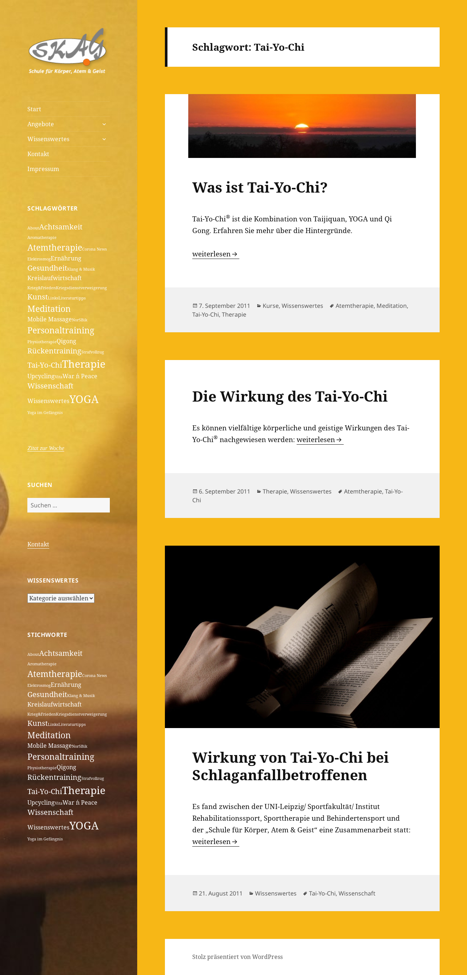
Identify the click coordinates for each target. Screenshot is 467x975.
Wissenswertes (48, 139)
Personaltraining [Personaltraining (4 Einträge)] (60, 330)
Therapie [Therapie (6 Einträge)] (83, 364)
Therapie (234, 314)
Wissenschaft (357, 893)
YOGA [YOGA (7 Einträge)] (84, 399)
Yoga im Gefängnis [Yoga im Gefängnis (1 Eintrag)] (45, 412)
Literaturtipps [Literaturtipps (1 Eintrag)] (72, 298)
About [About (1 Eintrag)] (33, 228)
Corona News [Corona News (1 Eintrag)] (94, 249)
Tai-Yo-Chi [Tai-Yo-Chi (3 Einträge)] (44, 365)
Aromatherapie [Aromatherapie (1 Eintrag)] (42, 237)
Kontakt (38, 154)
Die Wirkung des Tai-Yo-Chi (290, 396)
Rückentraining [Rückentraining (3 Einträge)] (54, 351)
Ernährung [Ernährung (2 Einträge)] (66, 258)
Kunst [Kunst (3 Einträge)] (37, 297)
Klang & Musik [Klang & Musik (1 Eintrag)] (81, 269)
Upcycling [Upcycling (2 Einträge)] (41, 376)
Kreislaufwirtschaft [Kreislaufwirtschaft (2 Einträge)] (54, 278)
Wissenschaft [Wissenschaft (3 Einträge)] (50, 386)
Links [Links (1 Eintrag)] (53, 298)
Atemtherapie (355, 306)
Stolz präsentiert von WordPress (237, 957)
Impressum (43, 169)
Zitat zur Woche (45, 448)
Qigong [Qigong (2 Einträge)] (66, 341)
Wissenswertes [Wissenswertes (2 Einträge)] (48, 401)
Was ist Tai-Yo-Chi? (260, 187)
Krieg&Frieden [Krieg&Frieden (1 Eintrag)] (41, 287)
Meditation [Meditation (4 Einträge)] (49, 308)
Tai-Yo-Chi (205, 314)
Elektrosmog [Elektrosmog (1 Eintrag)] (39, 259)
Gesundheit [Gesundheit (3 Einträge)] (47, 268)
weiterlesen (215, 254)
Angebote (40, 124)
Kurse (271, 306)
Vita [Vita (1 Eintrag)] (58, 376)
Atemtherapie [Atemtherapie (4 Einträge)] (54, 247)
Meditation (392, 306)
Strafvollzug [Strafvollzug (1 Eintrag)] (92, 352)
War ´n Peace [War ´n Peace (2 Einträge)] (79, 376)
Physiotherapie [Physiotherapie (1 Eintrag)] (42, 341)
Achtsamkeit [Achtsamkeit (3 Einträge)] (60, 227)
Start (34, 109)
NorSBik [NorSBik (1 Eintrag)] (79, 319)
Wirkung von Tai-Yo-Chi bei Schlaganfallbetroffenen (290, 765)
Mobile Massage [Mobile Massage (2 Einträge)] (49, 319)
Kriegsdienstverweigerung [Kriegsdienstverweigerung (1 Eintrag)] (81, 287)
